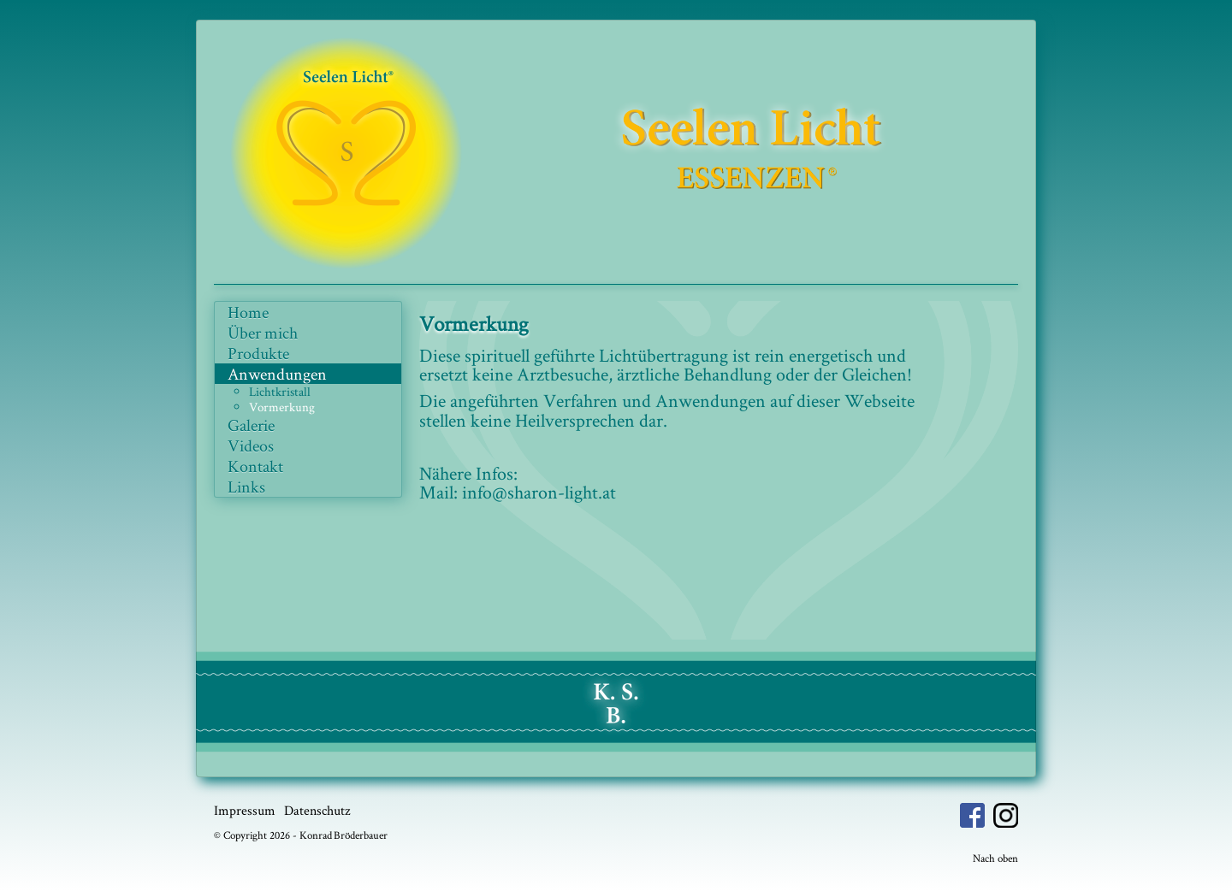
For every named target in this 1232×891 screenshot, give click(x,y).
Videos (251, 445)
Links (246, 486)
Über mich (263, 332)
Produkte (258, 353)
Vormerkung (282, 406)
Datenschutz (317, 810)
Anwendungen (277, 373)
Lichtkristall (280, 391)
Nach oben (995, 858)
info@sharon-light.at (539, 492)
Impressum (244, 810)
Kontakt (255, 466)
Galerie (251, 425)
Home (248, 312)
